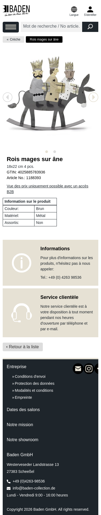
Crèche (15, 39)
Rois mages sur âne (44, 39)
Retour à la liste (24, 346)
